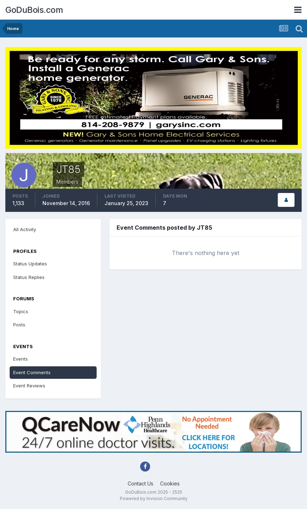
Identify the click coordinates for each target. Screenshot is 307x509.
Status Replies (29, 277)
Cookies (170, 483)
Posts (19, 324)
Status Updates (30, 263)
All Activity (24, 229)
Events (20, 359)
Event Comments (32, 372)
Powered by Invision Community (154, 498)
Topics (20, 311)
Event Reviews (29, 385)
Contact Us (140, 483)
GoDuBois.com (34, 10)
